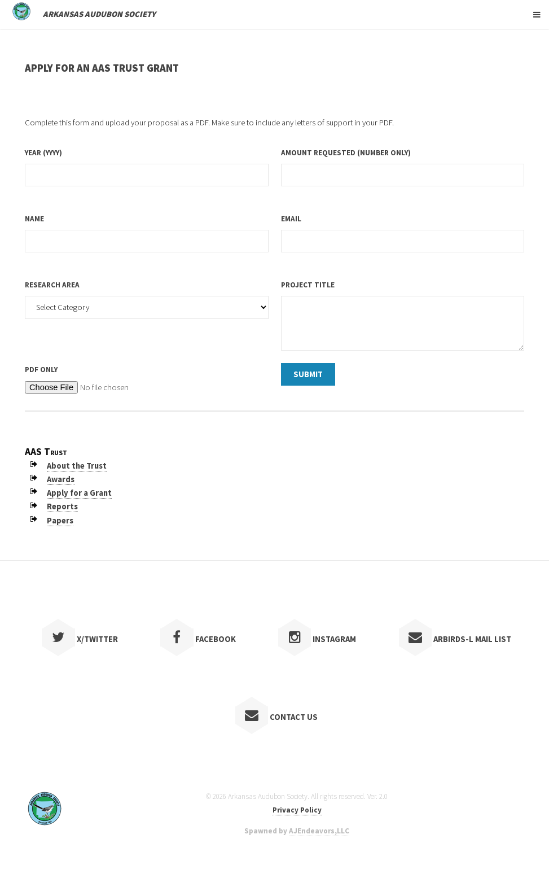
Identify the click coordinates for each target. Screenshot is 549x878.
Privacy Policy (297, 810)
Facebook (198, 639)
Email (291, 219)
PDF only (41, 369)
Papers (60, 521)
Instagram (317, 639)
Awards (60, 479)
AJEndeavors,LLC (319, 831)
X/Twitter (80, 639)
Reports (62, 506)
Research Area (52, 285)
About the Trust (77, 466)
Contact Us (276, 717)
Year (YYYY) (43, 153)
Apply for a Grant (79, 493)
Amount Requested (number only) (346, 153)
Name (34, 219)
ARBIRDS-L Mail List (455, 639)
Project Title (308, 285)
